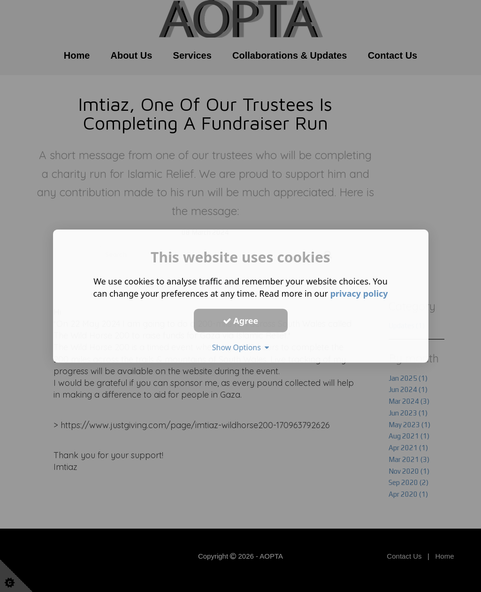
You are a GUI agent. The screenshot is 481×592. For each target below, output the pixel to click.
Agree (241, 320)
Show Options (240, 347)
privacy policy (359, 293)
